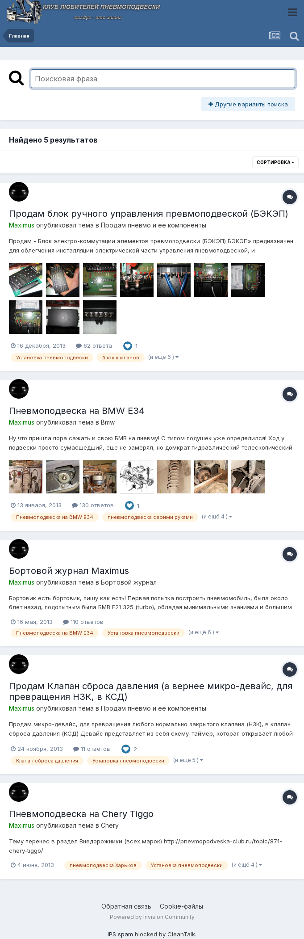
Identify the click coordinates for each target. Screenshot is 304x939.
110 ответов (83, 621)
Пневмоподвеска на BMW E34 (77, 410)
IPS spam (120, 934)
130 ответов (93, 505)
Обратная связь (126, 906)
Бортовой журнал (129, 582)
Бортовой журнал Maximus (69, 570)
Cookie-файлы (181, 906)
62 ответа (94, 345)
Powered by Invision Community (152, 917)
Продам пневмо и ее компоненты (153, 225)
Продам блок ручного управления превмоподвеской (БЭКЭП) (148, 213)
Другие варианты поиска (248, 104)
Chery (110, 825)
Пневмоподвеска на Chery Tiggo (81, 813)
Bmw (108, 422)
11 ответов (91, 748)
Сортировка (275, 162)
